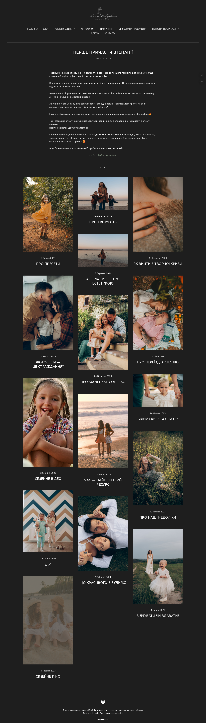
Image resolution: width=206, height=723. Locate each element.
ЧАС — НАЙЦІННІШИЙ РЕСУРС (103, 482)
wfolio (106, 719)
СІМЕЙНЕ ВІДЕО (48, 478)
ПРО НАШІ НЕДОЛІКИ (158, 517)
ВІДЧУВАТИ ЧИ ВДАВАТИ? (157, 615)
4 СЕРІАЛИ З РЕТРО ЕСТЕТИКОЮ (103, 281)
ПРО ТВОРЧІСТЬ (103, 222)
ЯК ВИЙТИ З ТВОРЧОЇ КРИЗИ (157, 264)
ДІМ (48, 564)
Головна (32, 28)
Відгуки (95, 33)
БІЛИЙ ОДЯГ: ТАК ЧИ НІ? (158, 419)
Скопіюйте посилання (104, 155)
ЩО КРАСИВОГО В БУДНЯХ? (103, 582)
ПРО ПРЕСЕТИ (48, 264)
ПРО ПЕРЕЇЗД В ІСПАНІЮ (158, 362)
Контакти (110, 33)
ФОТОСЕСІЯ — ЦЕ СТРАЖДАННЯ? (48, 364)
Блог (46, 28)
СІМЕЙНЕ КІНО (48, 676)
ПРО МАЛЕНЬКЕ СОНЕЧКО (103, 382)
